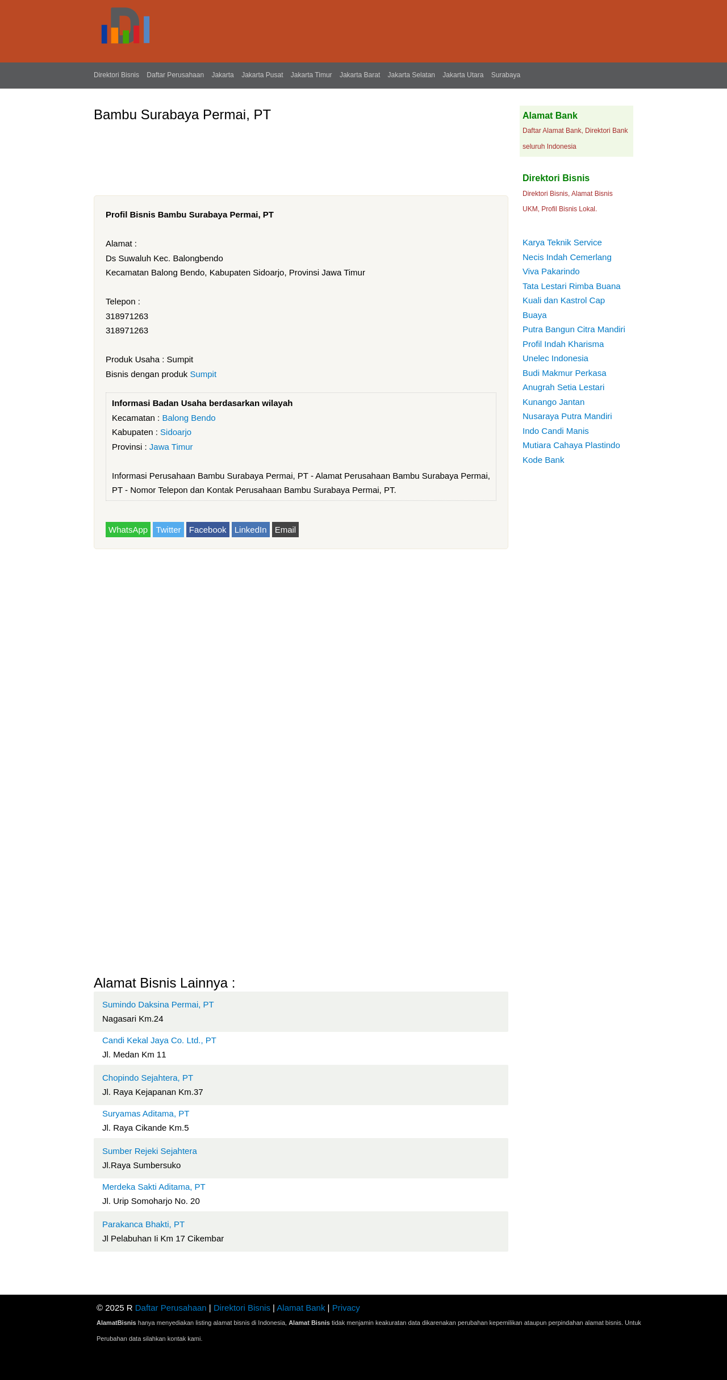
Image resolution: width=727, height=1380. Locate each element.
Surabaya (505, 75)
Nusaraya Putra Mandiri (567, 416)
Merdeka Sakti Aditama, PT (154, 1186)
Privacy (346, 1307)
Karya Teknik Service (562, 242)
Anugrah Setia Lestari (563, 387)
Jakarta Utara (462, 75)
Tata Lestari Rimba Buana (572, 286)
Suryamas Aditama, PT (145, 1113)
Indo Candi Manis (556, 431)
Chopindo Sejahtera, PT (147, 1077)
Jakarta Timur (311, 75)
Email (285, 529)
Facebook (208, 529)
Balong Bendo (188, 418)
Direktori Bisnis (116, 75)
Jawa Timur (171, 446)
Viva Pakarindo (551, 271)
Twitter (168, 529)
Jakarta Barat (360, 75)
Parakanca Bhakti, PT (143, 1224)
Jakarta (222, 75)
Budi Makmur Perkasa (565, 373)
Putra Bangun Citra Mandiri (574, 329)
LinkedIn (251, 529)
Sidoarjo (175, 432)
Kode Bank (543, 460)
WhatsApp (128, 529)
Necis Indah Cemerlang (567, 257)
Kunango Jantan (553, 402)
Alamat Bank (301, 1307)
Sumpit (203, 374)
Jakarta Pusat (262, 75)
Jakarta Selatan (411, 75)
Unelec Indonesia (555, 358)
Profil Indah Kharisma (563, 344)
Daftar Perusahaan (175, 75)
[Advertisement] (300, 154)
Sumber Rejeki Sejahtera (149, 1151)
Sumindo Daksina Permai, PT (158, 1004)
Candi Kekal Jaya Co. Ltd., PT (159, 1040)
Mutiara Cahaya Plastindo (571, 445)
